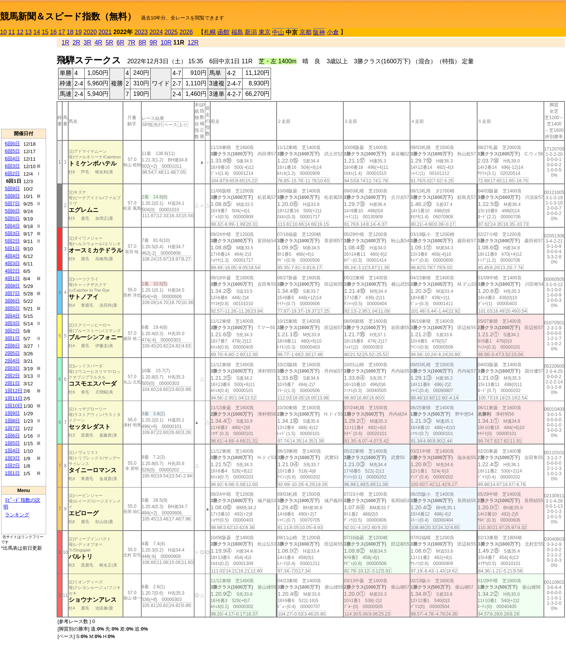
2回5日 (12, 353)
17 (61, 32)
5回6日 (12, 211)
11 (11, 32)
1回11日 (14, 398)
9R (153, 42)
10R (165, 42)
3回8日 (12, 286)
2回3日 (12, 368)
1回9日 (12, 413)
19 (78, 32)
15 (45, 32)
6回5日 (12, 151)
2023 (141, 32)
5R (109, 42)
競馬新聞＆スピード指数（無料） (68, 16)
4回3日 (12, 263)
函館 (223, 32)
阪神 (319, 32)
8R (142, 42)
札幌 (210, 32)
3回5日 (12, 308)
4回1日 (12, 278)
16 (53, 32)
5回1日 (12, 248)
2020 (90, 32)
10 (3, 32)
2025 (171, 32)
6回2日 (12, 173)
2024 (156, 32)
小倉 (333, 32)
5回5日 (12, 218)
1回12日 (14, 391)
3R (87, 42)
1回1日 (12, 473)
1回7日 (12, 428)
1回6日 (12, 435)
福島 (237, 32)
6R (120, 42)
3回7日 (12, 293)
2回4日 (12, 361)
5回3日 (12, 233)
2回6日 (12, 346)
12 (20, 32)
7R (131, 42)
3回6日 (12, 301)
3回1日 (12, 338)
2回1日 (12, 383)
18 (70, 32)
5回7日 (12, 203)
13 (28, 32)
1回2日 (12, 465)
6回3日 (12, 166)
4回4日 (12, 256)
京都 (305, 32)
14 (36, 32)
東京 (265, 32)
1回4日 (12, 450)
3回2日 (12, 331)
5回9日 (12, 188)
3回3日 (12, 323)
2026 (186, 32)
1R (65, 42)
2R (76, 42)
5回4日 (12, 226)
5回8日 (12, 196)
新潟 (251, 32)
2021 (105, 32)
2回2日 (12, 376)
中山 (278, 32)
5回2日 (12, 241)
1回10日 (14, 406)
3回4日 (12, 316)
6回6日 (12, 143)
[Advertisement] (23, 83)
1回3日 (12, 458)
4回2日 (12, 271)
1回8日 (12, 420)
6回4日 (12, 158)
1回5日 (12, 443)
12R (193, 42)
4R (98, 42)
